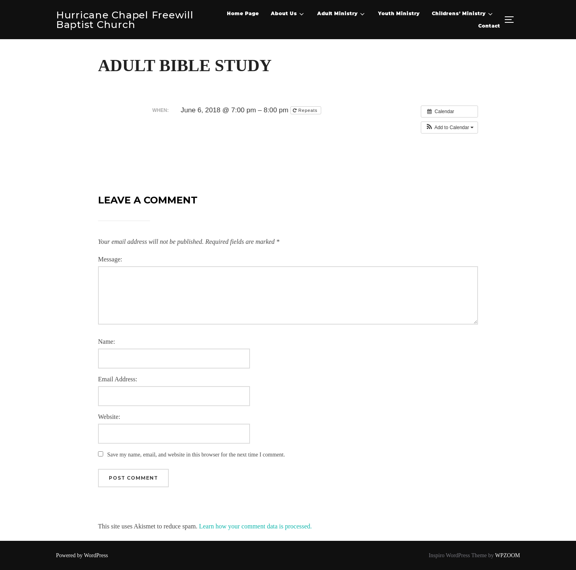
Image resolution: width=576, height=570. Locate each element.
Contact (489, 26)
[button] (449, 127)
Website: (109, 416)
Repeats (306, 110)
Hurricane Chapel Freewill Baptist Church (122, 19)
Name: (106, 341)
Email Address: (117, 379)
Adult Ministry (341, 14)
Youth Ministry (399, 13)
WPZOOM (507, 555)
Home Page (243, 13)
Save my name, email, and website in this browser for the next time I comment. (196, 455)
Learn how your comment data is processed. (255, 525)
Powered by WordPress (82, 555)
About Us (288, 14)
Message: (110, 259)
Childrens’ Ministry (463, 14)
